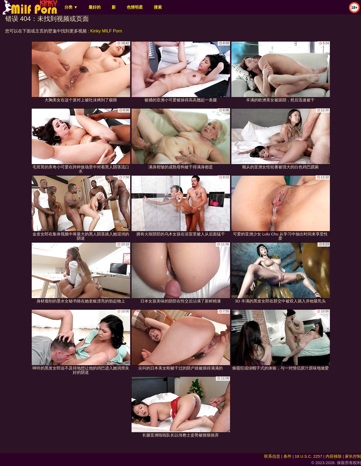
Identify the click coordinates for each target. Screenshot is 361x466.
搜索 (158, 7)
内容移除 (334, 456)
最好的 (95, 7)
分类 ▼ (71, 7)
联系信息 (272, 456)
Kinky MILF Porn (106, 31)
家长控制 (353, 456)
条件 (287, 456)
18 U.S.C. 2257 (308, 456)
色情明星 (135, 7)
